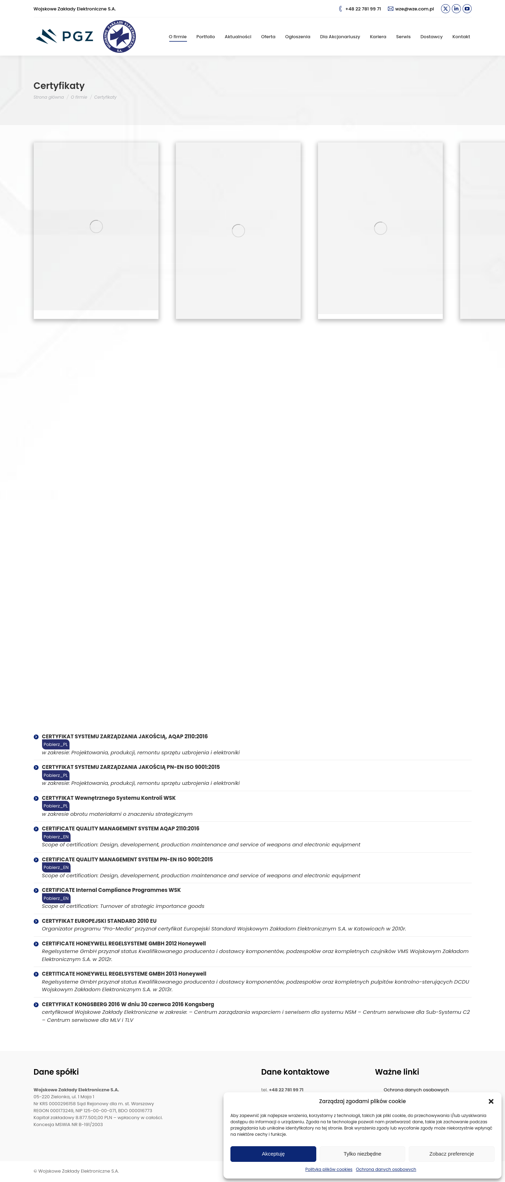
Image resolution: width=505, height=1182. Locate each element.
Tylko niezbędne (362, 1154)
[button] (491, 1101)
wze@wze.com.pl (411, 9)
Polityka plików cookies (329, 1169)
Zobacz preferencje (451, 1154)
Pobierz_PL (56, 744)
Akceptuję (273, 1154)
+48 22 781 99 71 (359, 9)
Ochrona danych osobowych (386, 1169)
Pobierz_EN (56, 837)
